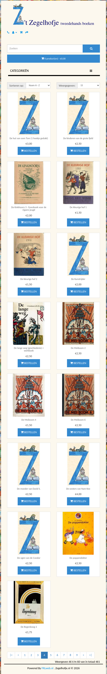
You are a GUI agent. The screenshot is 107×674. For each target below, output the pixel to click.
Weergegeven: (67, 85)
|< (11, 655)
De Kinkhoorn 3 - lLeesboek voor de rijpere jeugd (28, 208)
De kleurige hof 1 (78, 207)
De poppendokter (78, 558)
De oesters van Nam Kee (78, 488)
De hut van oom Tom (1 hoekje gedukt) (29, 138)
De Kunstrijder (78, 279)
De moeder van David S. (29, 488)
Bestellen (29, 150)
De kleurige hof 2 (28, 279)
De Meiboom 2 (78, 348)
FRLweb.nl (47, 668)
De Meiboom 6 (78, 419)
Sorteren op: (16, 85)
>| (90, 655)
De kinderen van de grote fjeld (78, 138)
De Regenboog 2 (29, 626)
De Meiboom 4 (29, 419)
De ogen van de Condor (28, 558)
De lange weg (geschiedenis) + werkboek (29, 349)
